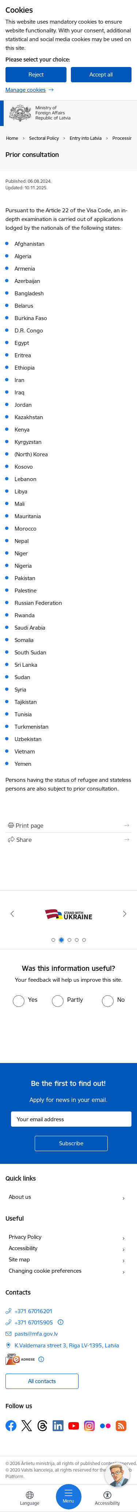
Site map (19, 1259)
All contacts (42, 1381)
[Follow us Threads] (42, 1425)
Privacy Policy (25, 1236)
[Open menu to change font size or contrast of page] (107, 1499)
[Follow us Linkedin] (58, 1425)
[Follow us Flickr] (105, 1425)
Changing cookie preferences (45, 1270)
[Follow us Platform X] (26, 1425)
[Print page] (68, 825)
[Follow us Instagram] (89, 1426)
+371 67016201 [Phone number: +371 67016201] (34, 1311)
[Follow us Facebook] (10, 1425)
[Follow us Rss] (120, 1426)
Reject (35, 74)
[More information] (60, 1322)
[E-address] (20, 1359)
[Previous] (12, 913)
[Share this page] (68, 840)
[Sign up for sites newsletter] (71, 1143)
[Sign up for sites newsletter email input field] (71, 1119)
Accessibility (23, 1248)
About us (20, 1196)
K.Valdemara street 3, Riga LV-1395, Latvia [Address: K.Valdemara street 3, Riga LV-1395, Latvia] (67, 1345)
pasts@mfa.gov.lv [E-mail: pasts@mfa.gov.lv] (36, 1333)
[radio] (25, 999)
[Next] (125, 913)
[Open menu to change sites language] (29, 1499)
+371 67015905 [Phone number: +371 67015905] (34, 1322)
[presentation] (61, 1034)
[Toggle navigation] (68, 1496)
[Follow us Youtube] (73, 1425)
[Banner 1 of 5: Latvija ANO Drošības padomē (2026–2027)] (68, 913)
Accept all (101, 74)
